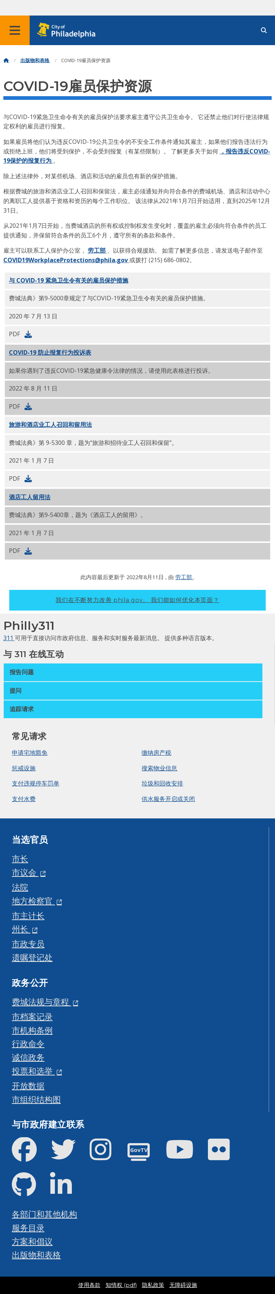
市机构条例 (32, 1030)
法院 (20, 887)
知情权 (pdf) (121, 1285)
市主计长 (28, 915)
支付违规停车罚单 (35, 783)
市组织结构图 (36, 1099)
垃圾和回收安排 (162, 783)
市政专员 (28, 943)
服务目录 (28, 1227)
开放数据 (28, 1085)
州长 (21, 929)
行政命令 (28, 1043)
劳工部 (97, 250)
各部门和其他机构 (44, 1214)
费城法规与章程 (41, 1001)
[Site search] (264, 30)
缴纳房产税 (156, 753)
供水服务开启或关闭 (168, 799)
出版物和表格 (35, 60)
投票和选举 (33, 1071)
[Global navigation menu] (15, 30)
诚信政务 (28, 1057)
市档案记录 (32, 1016)
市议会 (25, 872)
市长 (20, 858)
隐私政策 (153, 1285)
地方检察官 (33, 900)
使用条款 (89, 1285)
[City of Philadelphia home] (68, 30)
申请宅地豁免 (29, 753)
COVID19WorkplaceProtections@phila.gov (66, 260)
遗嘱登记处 (32, 957)
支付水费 (24, 799)
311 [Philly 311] (9, 638)
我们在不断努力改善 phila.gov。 (137, 600)
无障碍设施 (183, 1285)
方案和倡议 (32, 1241)
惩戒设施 (24, 768)
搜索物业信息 (159, 768)
